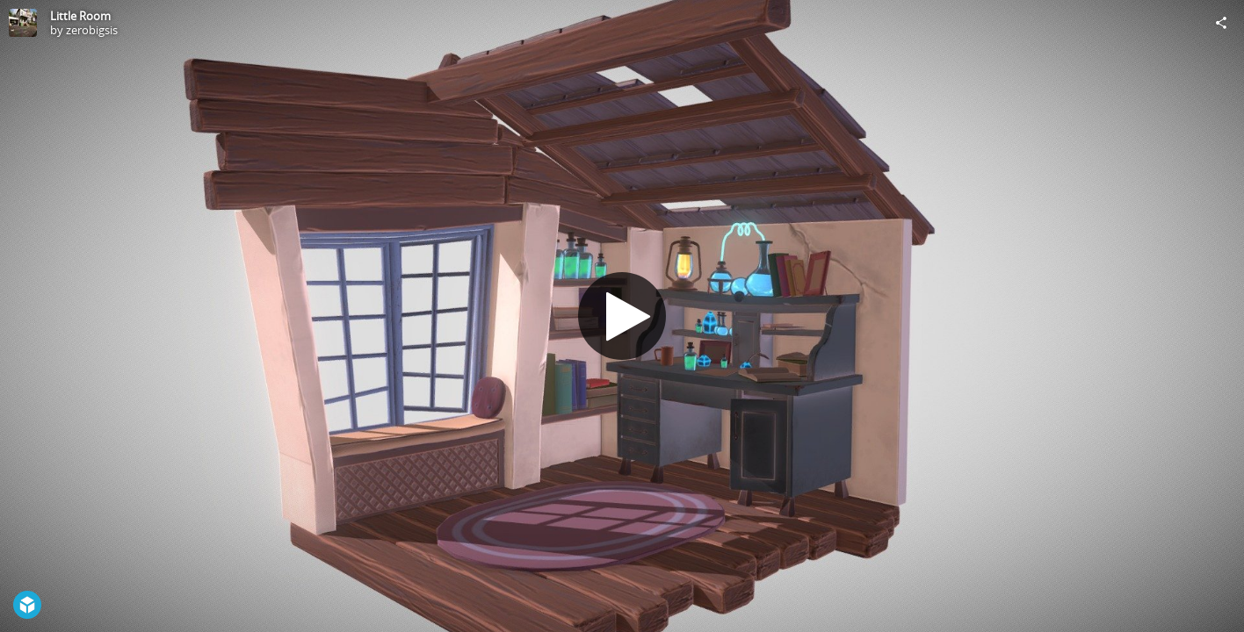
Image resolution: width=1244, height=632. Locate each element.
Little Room (80, 16)
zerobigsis (92, 30)
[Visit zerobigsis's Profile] (23, 23)
